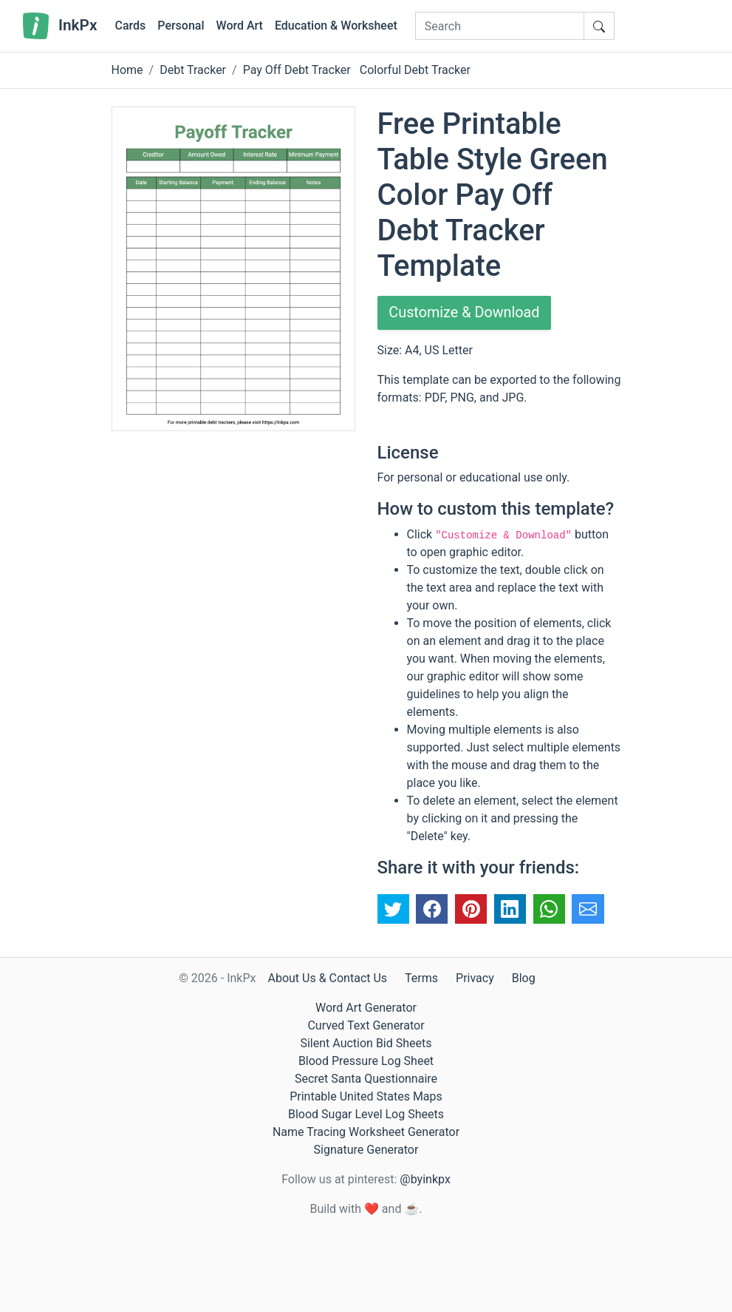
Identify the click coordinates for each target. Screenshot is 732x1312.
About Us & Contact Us (327, 978)
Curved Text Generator (365, 1025)
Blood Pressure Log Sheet (366, 1061)
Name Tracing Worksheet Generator (366, 1132)
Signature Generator (366, 1150)
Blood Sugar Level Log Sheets (366, 1114)
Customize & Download (465, 313)
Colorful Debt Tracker (415, 70)
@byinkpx (425, 1179)
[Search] (499, 26)
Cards (130, 25)
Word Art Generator (366, 1008)
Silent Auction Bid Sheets (365, 1043)
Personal (180, 25)
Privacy (475, 978)
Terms (421, 978)
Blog (524, 978)
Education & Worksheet (336, 25)
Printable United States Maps (366, 1096)
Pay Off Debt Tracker (297, 70)
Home (127, 70)
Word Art (239, 25)
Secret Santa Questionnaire (366, 1079)
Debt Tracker (193, 70)
